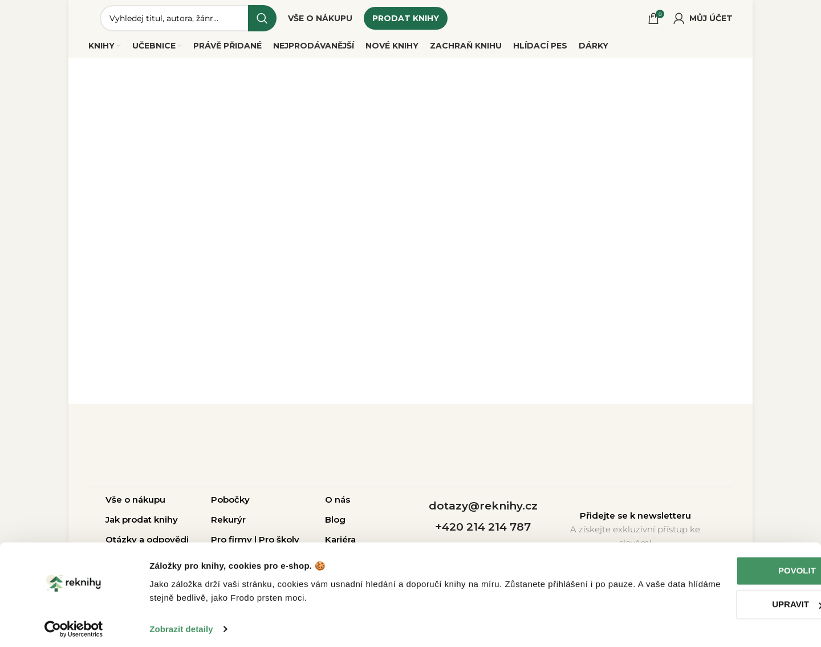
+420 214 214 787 (483, 531)
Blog (335, 524)
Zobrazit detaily (181, 624)
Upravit (726, 600)
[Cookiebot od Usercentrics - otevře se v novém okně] (74, 624)
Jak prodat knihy (141, 524)
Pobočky (230, 504)
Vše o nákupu (135, 504)
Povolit (726, 566)
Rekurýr (228, 524)
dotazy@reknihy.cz (483, 510)
